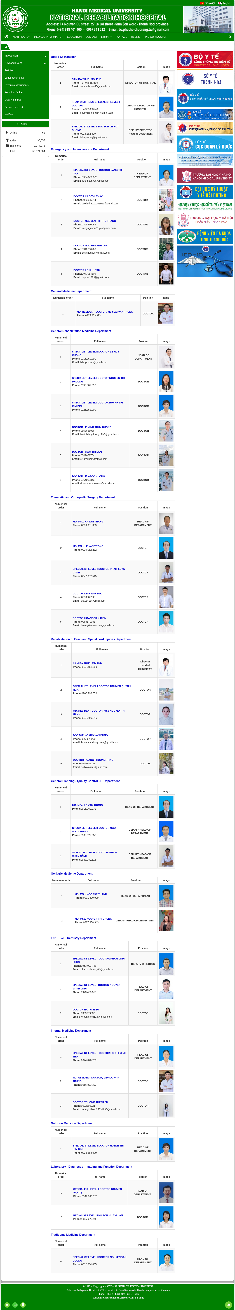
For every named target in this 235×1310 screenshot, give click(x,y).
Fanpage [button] (121, 36)
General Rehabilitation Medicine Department (81, 331)
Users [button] (135, 36)
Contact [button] (91, 36)
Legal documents (14, 77)
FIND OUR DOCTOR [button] (155, 36)
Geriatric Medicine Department (72, 873)
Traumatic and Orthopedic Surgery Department (83, 497)
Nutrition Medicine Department (72, 1123)
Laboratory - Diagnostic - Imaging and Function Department (91, 1166)
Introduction (11, 55)
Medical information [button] (48, 36)
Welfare (9, 114)
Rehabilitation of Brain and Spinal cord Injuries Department (91, 639)
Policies (9, 70)
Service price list (14, 107)
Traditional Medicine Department (73, 1234)
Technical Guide (14, 92)
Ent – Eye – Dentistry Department (73, 938)
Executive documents (17, 85)
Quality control (13, 99)
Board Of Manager (63, 56)
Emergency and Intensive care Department (80, 149)
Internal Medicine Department (71, 1030)
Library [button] (106, 36)
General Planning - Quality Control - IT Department (85, 781)
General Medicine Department (71, 291)
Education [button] (74, 36)
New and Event (13, 63)
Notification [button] (21, 36)
